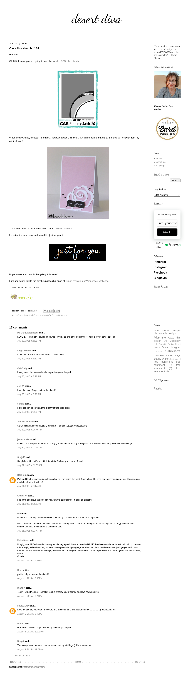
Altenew (160, 337)
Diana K (21, 588)
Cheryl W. (22, 496)
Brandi (20, 623)
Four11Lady (23, 606)
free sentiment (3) (43, 315)
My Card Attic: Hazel (27, 333)
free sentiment (163, 361)
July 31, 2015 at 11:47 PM (29, 531)
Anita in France (25, 421)
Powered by (167, 245)
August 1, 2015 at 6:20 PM (29, 596)
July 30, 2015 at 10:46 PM (29, 429)
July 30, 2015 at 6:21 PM (29, 341)
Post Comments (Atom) (33, 667)
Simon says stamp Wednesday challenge (87, 281)
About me (160, 162)
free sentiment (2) (167, 363)
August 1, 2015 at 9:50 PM (29, 614)
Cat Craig (22, 368)
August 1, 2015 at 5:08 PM (29, 560)
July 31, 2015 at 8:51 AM (29, 504)
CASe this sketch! (70, 61)
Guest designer (171, 347)
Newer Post (15, 662)
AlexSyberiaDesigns (165, 333)
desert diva (96, 18)
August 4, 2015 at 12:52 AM (30, 649)
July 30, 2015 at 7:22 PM (29, 376)
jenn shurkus (24, 439)
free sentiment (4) (167, 370)
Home (78, 662)
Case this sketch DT (26, 315)
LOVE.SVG (159, 351)
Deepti (20, 641)
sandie (20, 404)
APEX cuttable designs (167, 330)
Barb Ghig (22, 475)
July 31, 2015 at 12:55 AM (29, 465)
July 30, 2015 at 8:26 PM (29, 394)
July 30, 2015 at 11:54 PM (29, 447)
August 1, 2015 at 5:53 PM (29, 578)
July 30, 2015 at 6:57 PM (29, 358)
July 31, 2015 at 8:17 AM (29, 486)
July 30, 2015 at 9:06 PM (29, 412)
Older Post (140, 662)
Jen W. (20, 386)
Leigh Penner (24, 350)
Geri (19, 513)
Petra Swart (23, 540)
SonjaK (21, 457)
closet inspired (174, 359)
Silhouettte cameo (59, 315)
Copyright (160, 165)
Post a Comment (22, 655)
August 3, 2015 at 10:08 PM (30, 631)
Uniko (165, 358)
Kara (19, 570)
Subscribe (167, 232)
